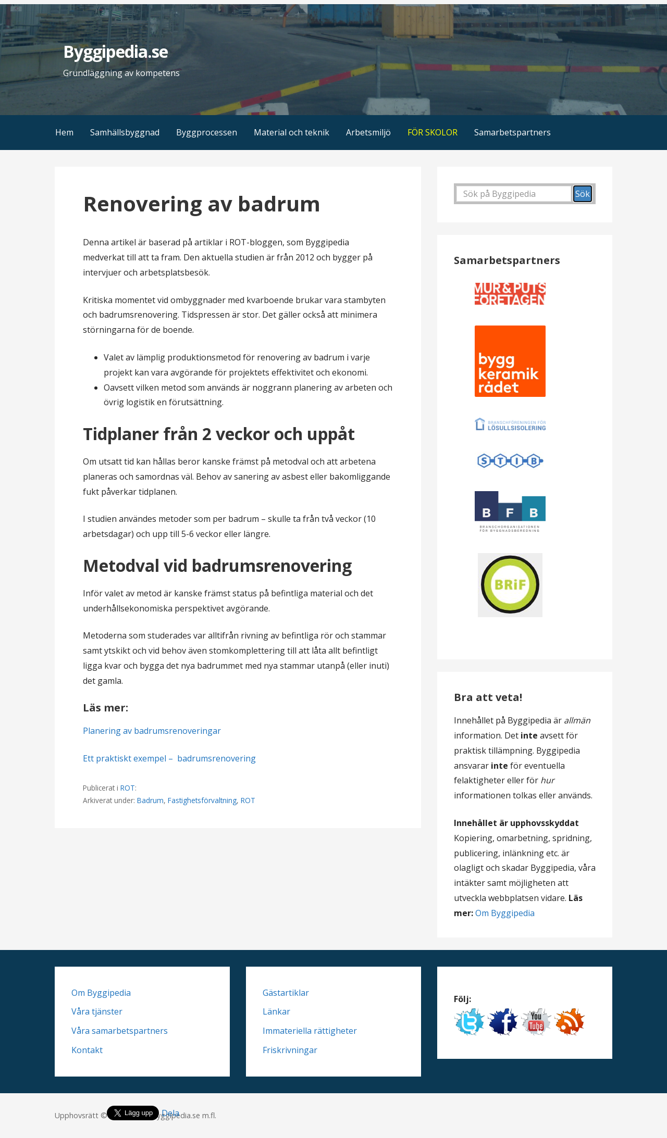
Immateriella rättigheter (310, 1030)
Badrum (150, 800)
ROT (127, 788)
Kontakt (87, 1050)
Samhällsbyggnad (124, 132)
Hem (64, 132)
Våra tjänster (96, 1011)
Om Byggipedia (505, 913)
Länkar (276, 1011)
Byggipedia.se (115, 51)
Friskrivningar (290, 1050)
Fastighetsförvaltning (202, 800)
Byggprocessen (206, 132)
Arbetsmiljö (368, 132)
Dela (170, 1113)
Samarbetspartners (512, 132)
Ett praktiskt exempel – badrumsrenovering (169, 758)
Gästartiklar (286, 992)
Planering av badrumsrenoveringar (152, 730)
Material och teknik (291, 132)
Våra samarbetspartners (119, 1030)
